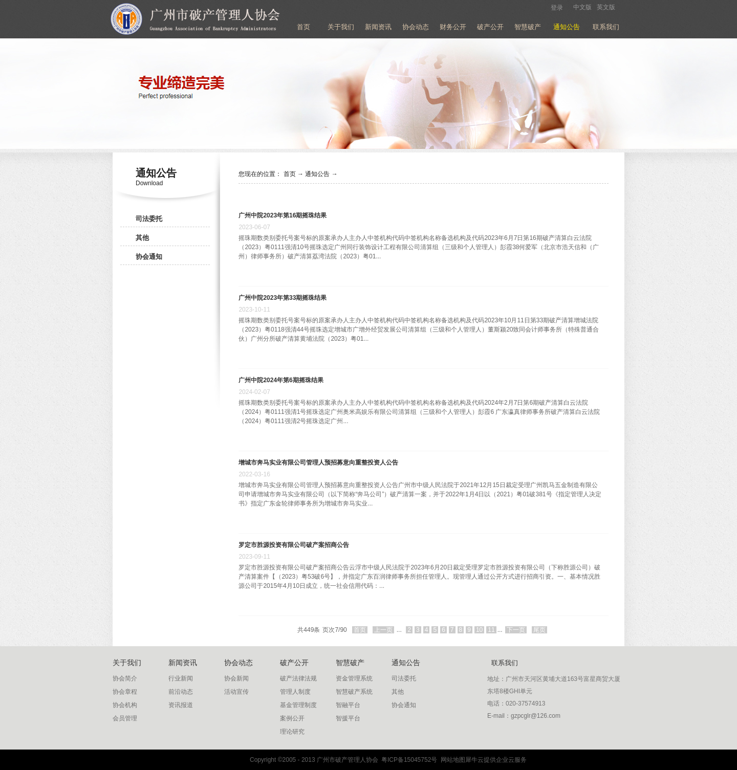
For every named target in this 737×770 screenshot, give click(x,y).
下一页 (516, 629)
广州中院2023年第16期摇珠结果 (283, 215)
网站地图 (451, 759)
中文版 (582, 7)
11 (491, 629)
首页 (303, 27)
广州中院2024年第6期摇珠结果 (281, 380)
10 (479, 629)
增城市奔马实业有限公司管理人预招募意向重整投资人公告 (318, 462)
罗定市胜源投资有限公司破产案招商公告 (294, 544)
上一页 (383, 629)
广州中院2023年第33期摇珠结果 (283, 297)
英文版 (606, 7)
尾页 (539, 629)
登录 (557, 7)
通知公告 (317, 174)
